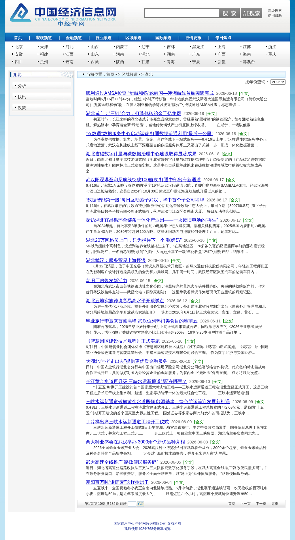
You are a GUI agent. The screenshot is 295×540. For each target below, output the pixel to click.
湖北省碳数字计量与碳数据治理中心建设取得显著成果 (141, 153)
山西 (95, 46)
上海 (222, 46)
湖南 (171, 54)
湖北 (145, 54)
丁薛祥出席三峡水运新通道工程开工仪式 (127, 421)
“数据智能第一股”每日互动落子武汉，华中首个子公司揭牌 (145, 199)
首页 (18, 37)
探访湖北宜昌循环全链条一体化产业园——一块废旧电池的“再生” (152, 220)
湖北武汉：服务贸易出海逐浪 (116, 260)
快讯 (22, 97)
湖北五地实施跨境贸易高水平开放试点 (125, 300)
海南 (247, 54)
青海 (171, 61)
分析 (22, 86)
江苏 (247, 46)
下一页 (261, 504)
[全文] (244, 93)
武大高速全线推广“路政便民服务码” (122, 462)
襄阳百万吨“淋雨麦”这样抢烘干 (117, 482)
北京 (19, 46)
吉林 (171, 46)
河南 (120, 54)
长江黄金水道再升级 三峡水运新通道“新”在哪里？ (136, 381)
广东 (196, 54)
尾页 (274, 504)
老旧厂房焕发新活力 (106, 280)
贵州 (44, 61)
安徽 (19, 54)
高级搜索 (275, 11)
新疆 (222, 61)
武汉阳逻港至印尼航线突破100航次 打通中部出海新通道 (143, 179)
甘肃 (145, 61)
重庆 (272, 54)
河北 (69, 46)
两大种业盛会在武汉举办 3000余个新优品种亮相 (135, 441)
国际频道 (163, 37)
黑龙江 (198, 46)
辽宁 (145, 46)
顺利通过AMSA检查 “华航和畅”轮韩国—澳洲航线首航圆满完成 (150, 93)
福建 (44, 54)
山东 (95, 54)
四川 (19, 61)
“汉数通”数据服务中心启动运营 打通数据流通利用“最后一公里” (149, 133)
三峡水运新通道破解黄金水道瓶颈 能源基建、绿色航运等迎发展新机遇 (158, 401)
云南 (69, 61)
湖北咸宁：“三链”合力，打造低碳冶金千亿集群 (133, 113)
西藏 (95, 61)
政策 (22, 107)
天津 (44, 46)
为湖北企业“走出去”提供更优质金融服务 (126, 361)
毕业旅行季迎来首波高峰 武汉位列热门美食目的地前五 (142, 320)
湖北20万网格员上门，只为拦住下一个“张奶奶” (133, 240)
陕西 (120, 61)
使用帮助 (275, 16)
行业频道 (103, 37)
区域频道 (133, 37)
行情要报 (193, 37)
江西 (69, 54)
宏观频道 (44, 37)
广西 (222, 54)
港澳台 (249, 61)
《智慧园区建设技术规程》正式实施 (123, 341)
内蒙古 (122, 46)
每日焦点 (223, 37)
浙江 (272, 46)
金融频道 (74, 37)
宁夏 (196, 61)
